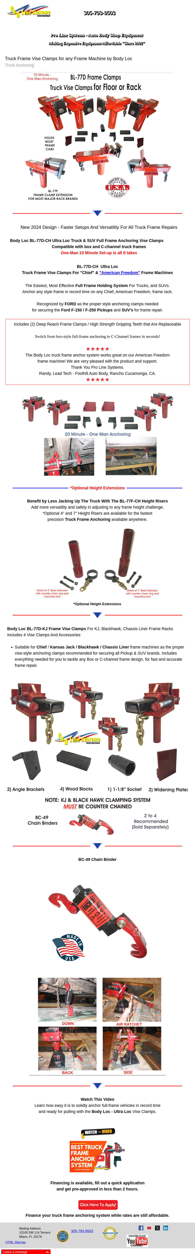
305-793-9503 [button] (99, 13)
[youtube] (149, 1228)
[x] (157, 1228)
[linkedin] (165, 1228)
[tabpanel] (97, 240)
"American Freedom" (119, 272)
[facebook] (141, 1228)
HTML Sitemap (16, 1242)
